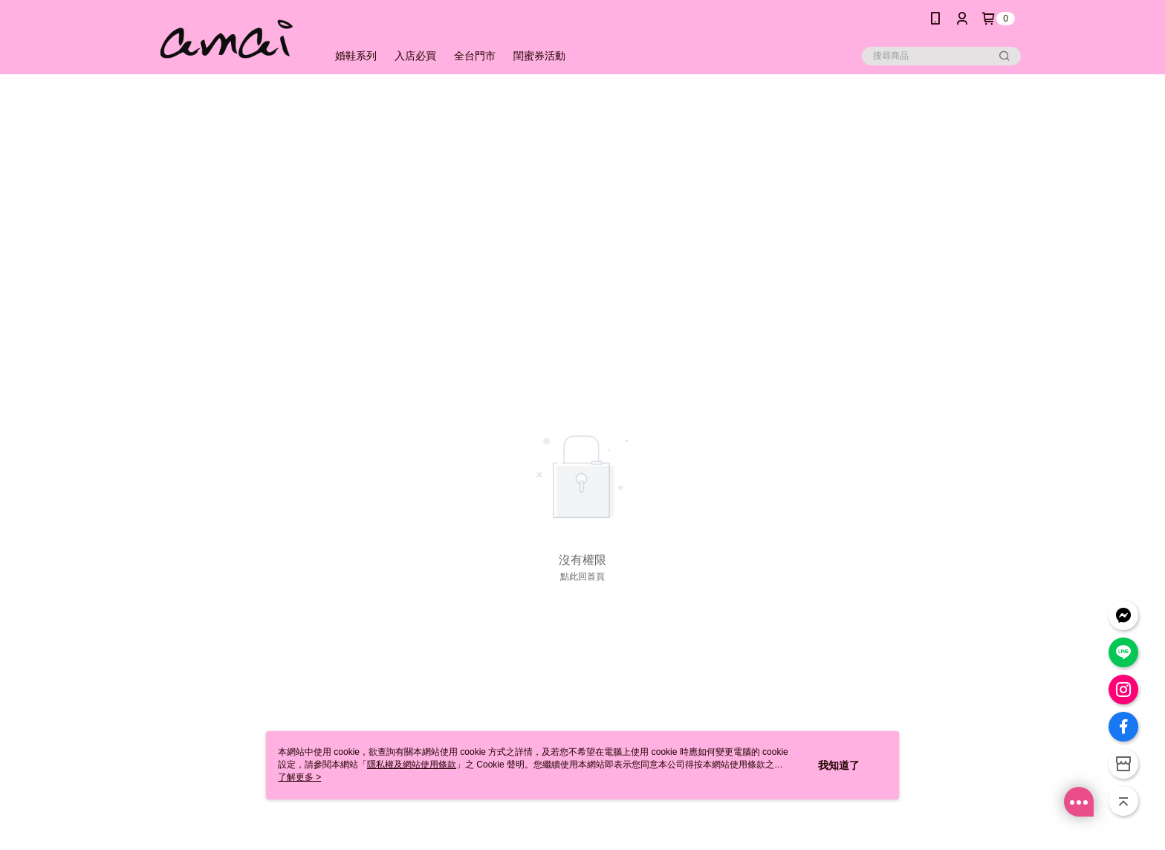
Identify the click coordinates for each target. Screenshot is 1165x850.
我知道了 (839, 765)
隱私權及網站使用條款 (411, 764)
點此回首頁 (582, 576)
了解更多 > (299, 777)
